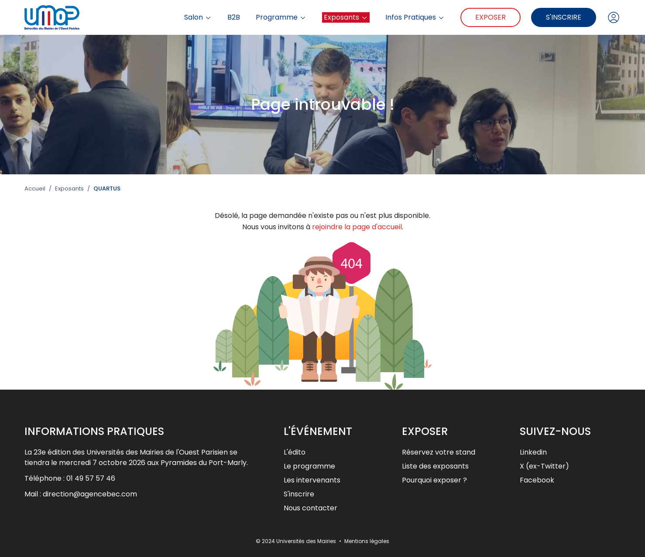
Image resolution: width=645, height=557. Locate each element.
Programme (281, 17)
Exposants (346, 17)
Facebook (537, 480)
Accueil (34, 189)
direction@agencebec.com (90, 494)
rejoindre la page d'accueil (357, 227)
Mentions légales (366, 541)
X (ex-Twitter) (544, 466)
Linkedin (533, 452)
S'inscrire (563, 17)
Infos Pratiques (415, 17)
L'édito (294, 452)
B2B (233, 17)
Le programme (309, 466)
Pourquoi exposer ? (434, 480)
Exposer (490, 17)
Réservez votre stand (438, 452)
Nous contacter (310, 508)
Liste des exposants (435, 466)
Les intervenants (312, 480)
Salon (198, 17)
